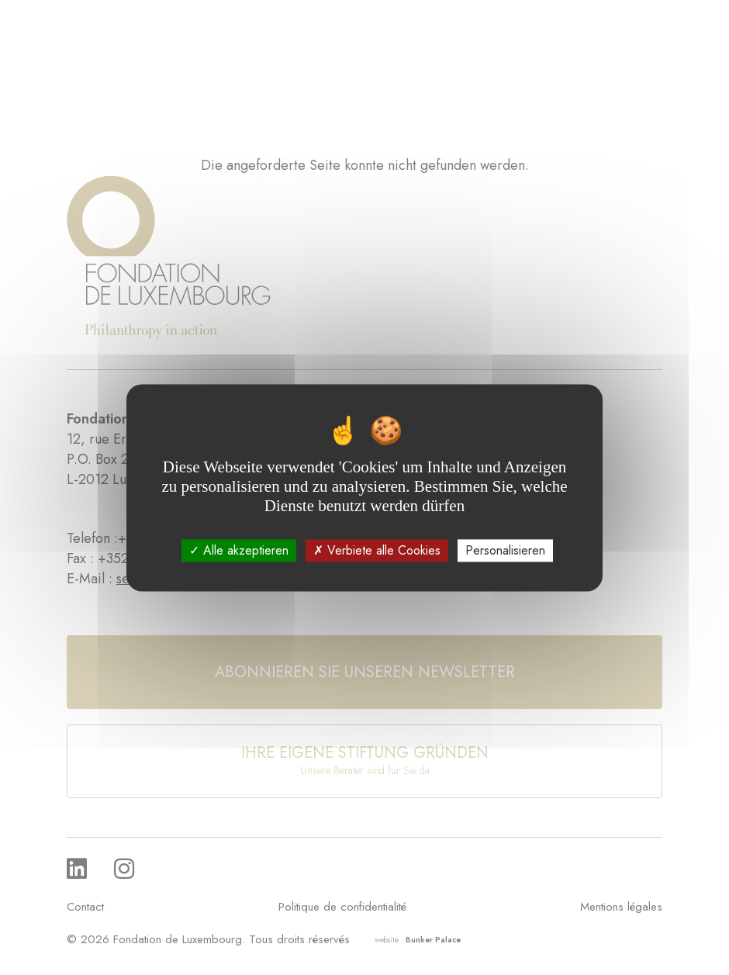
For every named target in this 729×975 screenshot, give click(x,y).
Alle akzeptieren (238, 550)
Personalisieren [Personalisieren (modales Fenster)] (505, 550)
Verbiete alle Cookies (377, 550)
